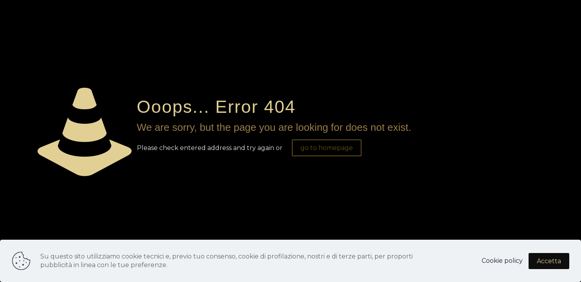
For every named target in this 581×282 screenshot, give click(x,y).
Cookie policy (502, 260)
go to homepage (326, 148)
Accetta (549, 261)
